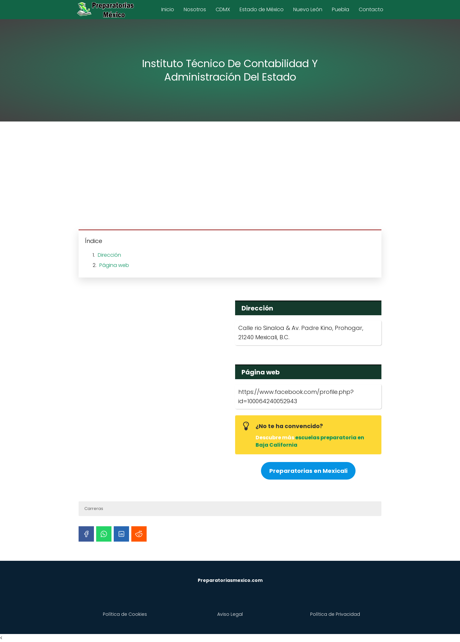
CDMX (223, 9)
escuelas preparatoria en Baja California (310, 441)
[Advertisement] (230, 176)
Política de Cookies (125, 614)
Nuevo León (307, 9)
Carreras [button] (93, 508)
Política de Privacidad (335, 614)
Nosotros (195, 9)
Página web (114, 265)
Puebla (340, 9)
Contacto (371, 9)
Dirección (109, 255)
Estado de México (262, 9)
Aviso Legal (230, 614)
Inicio (167, 9)
